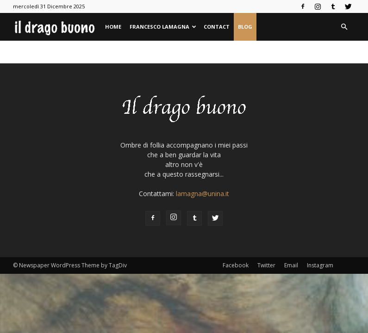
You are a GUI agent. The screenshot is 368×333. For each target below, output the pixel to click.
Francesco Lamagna (163, 26)
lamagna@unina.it (202, 193)
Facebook (236, 265)
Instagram (320, 265)
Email (291, 265)
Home (113, 26)
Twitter (266, 265)
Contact (217, 26)
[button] (344, 27)
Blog (245, 26)
